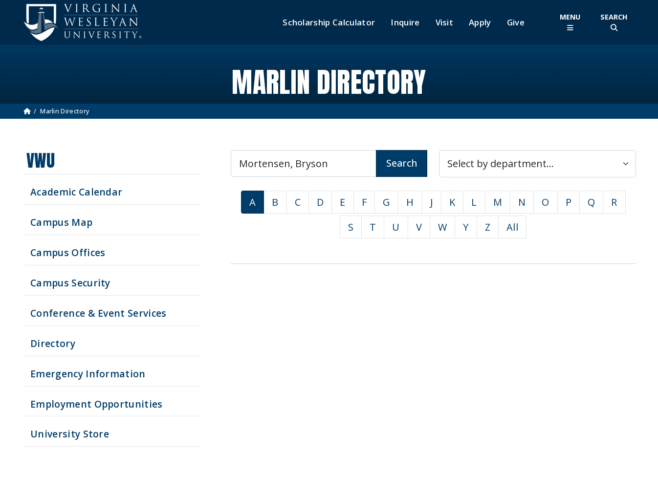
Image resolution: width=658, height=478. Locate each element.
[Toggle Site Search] (614, 22)
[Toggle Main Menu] (570, 22)
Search (401, 163)
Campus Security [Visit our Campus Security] (70, 282)
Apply (480, 22)
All (512, 227)
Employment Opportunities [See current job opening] (96, 404)
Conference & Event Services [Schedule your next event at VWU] (98, 313)
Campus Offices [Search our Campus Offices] (67, 252)
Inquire (405, 22)
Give (516, 22)
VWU (40, 160)
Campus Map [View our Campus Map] (61, 222)
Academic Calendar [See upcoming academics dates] (76, 191)
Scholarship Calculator (329, 22)
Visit (445, 22)
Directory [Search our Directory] (52, 343)
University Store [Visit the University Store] (69, 433)
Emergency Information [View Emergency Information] (88, 373)
